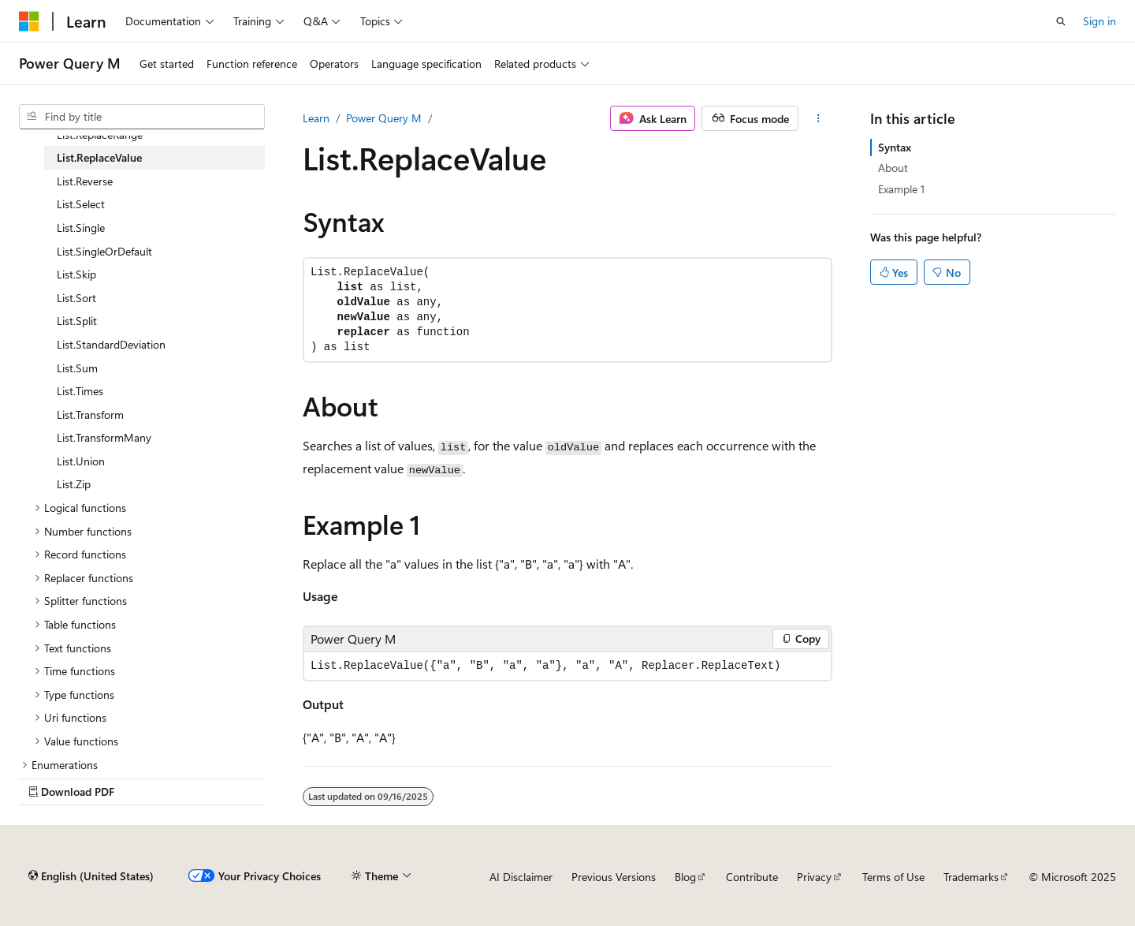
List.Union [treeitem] (81, 461)
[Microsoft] (29, 21)
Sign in (1099, 20)
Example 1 (901, 188)
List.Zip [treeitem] (74, 483)
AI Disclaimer (521, 876)
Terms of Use (893, 876)
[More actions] (818, 118)
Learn (316, 117)
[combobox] (142, 116)
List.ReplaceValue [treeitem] (99, 157)
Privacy (814, 876)
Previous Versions (613, 876)
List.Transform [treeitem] (90, 414)
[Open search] (1061, 21)
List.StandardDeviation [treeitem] (111, 344)
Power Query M (384, 117)
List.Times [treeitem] (80, 390)
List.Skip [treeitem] (76, 274)
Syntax (894, 147)
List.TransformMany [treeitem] (104, 437)
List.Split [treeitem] (77, 320)
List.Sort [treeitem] (76, 297)
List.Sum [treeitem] (77, 367)
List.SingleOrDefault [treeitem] (104, 251)
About (893, 167)
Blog (685, 876)
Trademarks (971, 876)
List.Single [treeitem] (81, 227)
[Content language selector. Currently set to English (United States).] (91, 876)
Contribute (752, 876)
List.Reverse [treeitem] (85, 181)
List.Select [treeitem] (81, 203)
